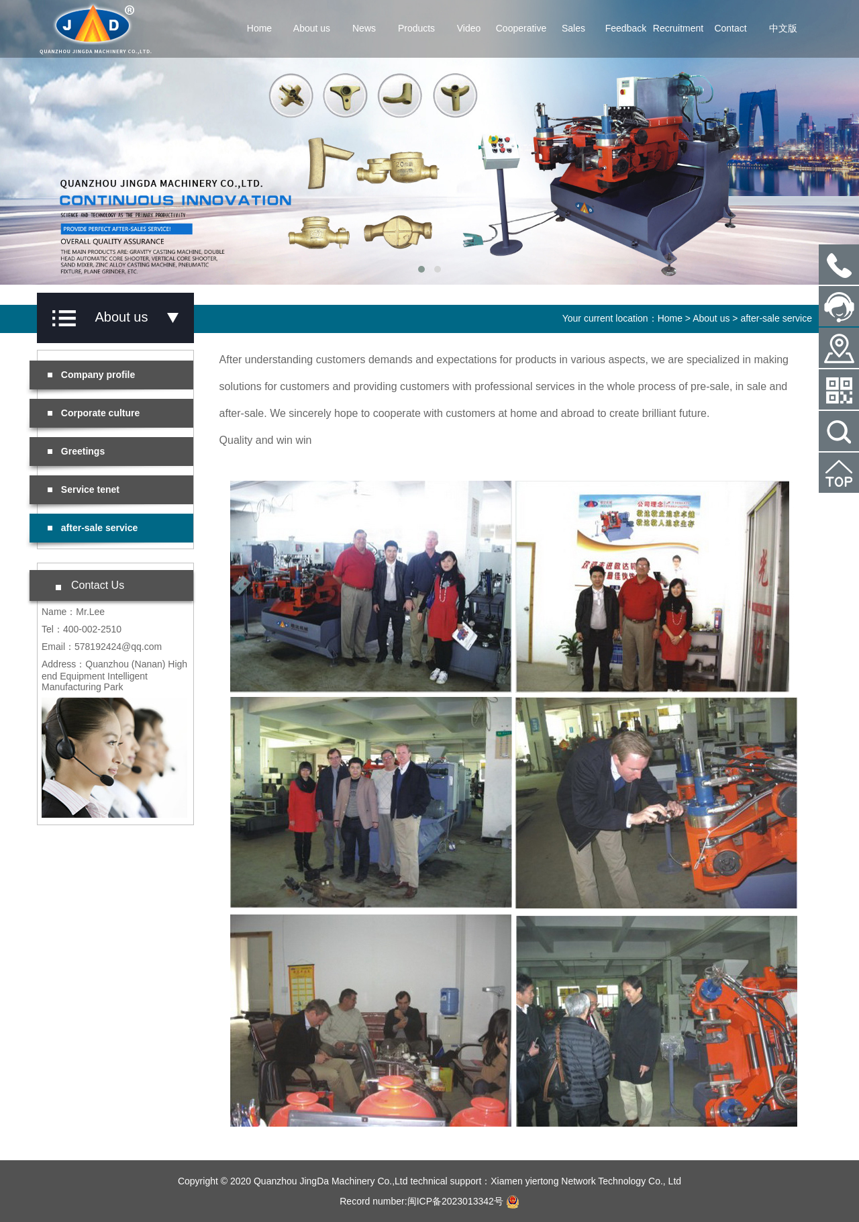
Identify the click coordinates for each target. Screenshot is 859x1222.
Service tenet (83, 489)
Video (469, 28)
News (364, 28)
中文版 (783, 28)
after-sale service (776, 318)
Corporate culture (94, 413)
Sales (573, 28)
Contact (730, 28)
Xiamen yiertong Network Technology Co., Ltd (586, 1181)
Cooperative (521, 28)
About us (311, 28)
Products (416, 28)
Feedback (625, 28)
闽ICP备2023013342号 (455, 1201)
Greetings (76, 451)
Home (259, 28)
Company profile (91, 374)
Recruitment (678, 28)
